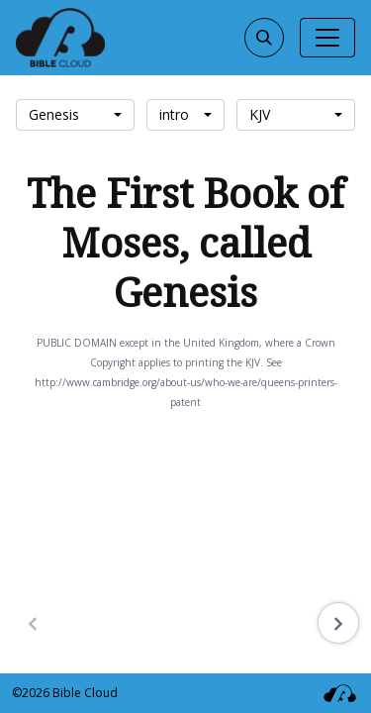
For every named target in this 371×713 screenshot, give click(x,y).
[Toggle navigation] (327, 37)
